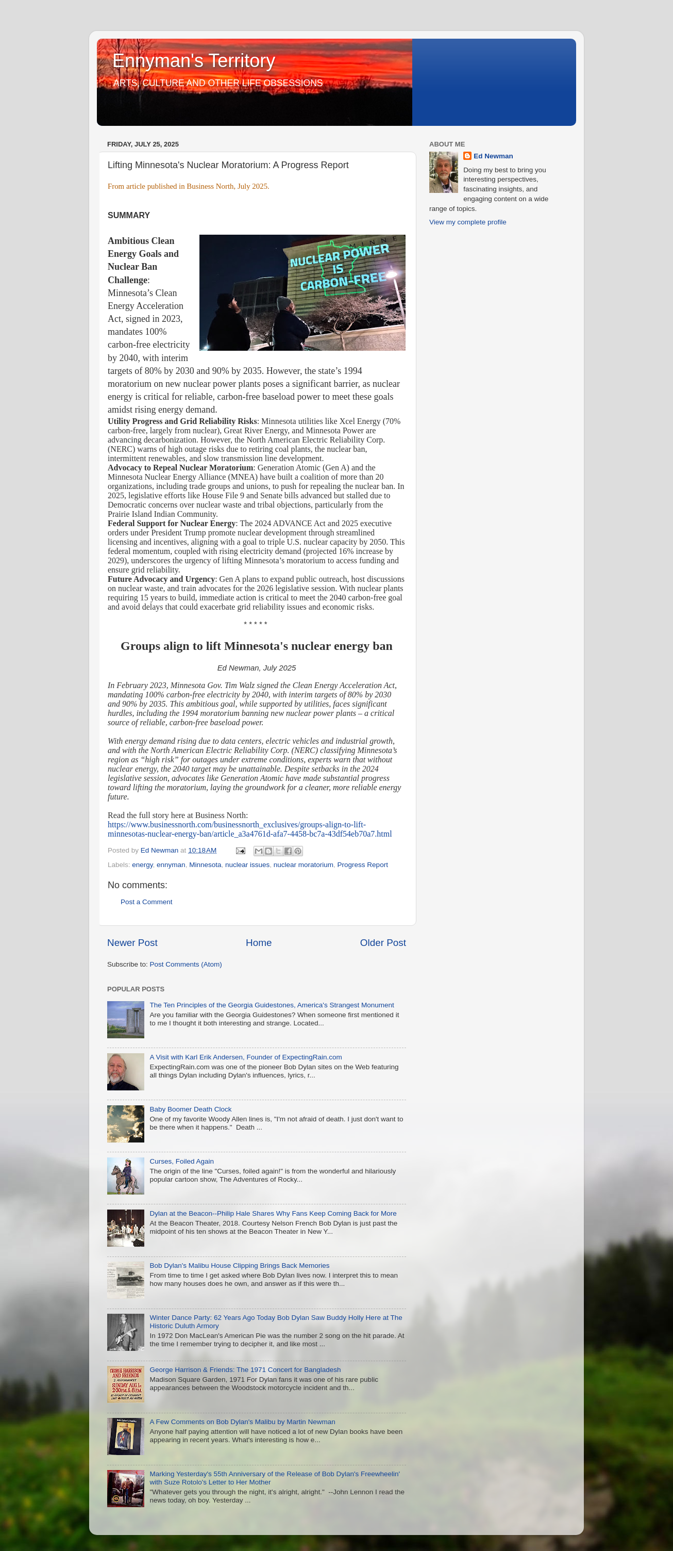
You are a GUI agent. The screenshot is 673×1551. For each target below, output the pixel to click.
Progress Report (363, 865)
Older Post (383, 942)
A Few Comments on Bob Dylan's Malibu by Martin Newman (242, 1422)
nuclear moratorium (303, 865)
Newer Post (132, 942)
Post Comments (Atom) (186, 964)
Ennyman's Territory (193, 60)
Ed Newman (493, 156)
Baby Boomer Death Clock (190, 1109)
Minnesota (205, 865)
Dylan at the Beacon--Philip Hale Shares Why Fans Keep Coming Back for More (272, 1213)
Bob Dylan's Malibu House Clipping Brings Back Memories (239, 1265)
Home (259, 942)
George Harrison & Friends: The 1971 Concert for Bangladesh (245, 1370)
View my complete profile (468, 222)
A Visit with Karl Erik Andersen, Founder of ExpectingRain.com (245, 1057)
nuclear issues (247, 865)
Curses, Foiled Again (181, 1161)
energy (142, 865)
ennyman (171, 865)
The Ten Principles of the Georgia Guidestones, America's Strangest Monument (271, 1005)
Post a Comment (147, 902)
